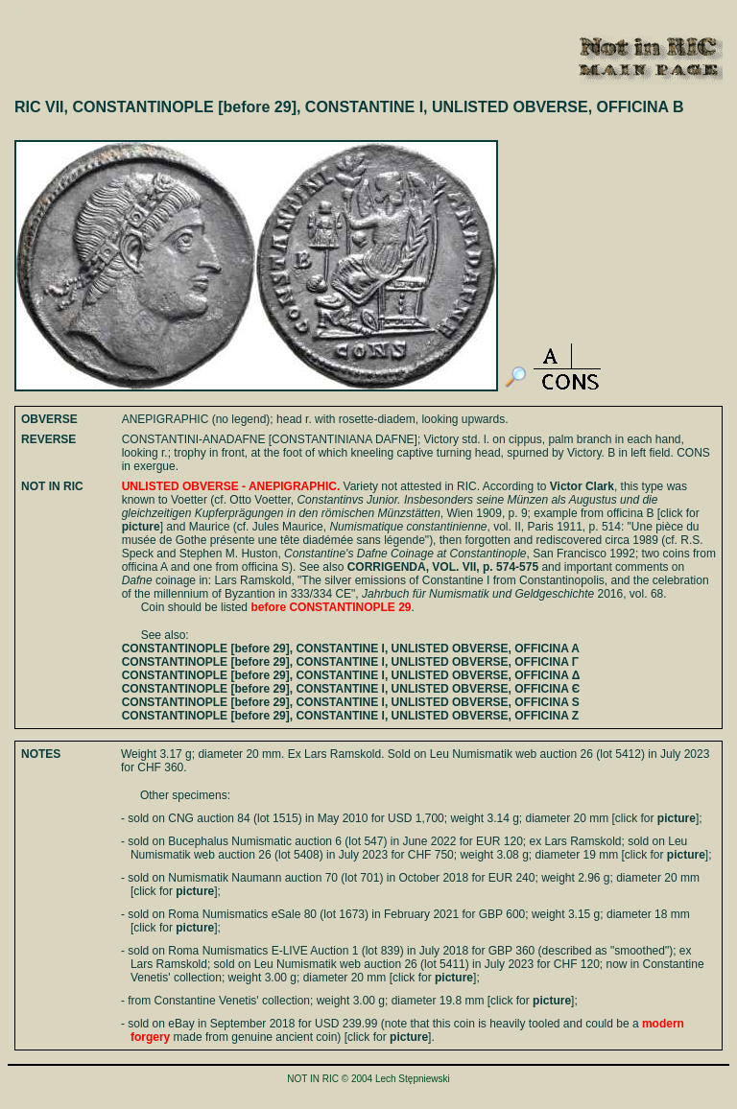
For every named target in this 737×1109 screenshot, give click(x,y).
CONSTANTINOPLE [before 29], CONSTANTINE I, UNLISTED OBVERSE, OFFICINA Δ (351, 675)
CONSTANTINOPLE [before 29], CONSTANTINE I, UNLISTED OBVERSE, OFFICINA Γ (350, 662)
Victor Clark (582, 486)
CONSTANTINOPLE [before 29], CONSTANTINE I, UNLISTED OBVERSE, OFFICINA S (351, 702)
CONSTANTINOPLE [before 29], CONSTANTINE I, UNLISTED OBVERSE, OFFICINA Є (351, 689)
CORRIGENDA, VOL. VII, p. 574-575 (442, 567)
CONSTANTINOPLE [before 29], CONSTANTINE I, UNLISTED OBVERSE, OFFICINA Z (350, 715)
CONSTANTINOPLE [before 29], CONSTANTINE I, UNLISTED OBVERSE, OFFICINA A (351, 648)
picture (141, 526)
